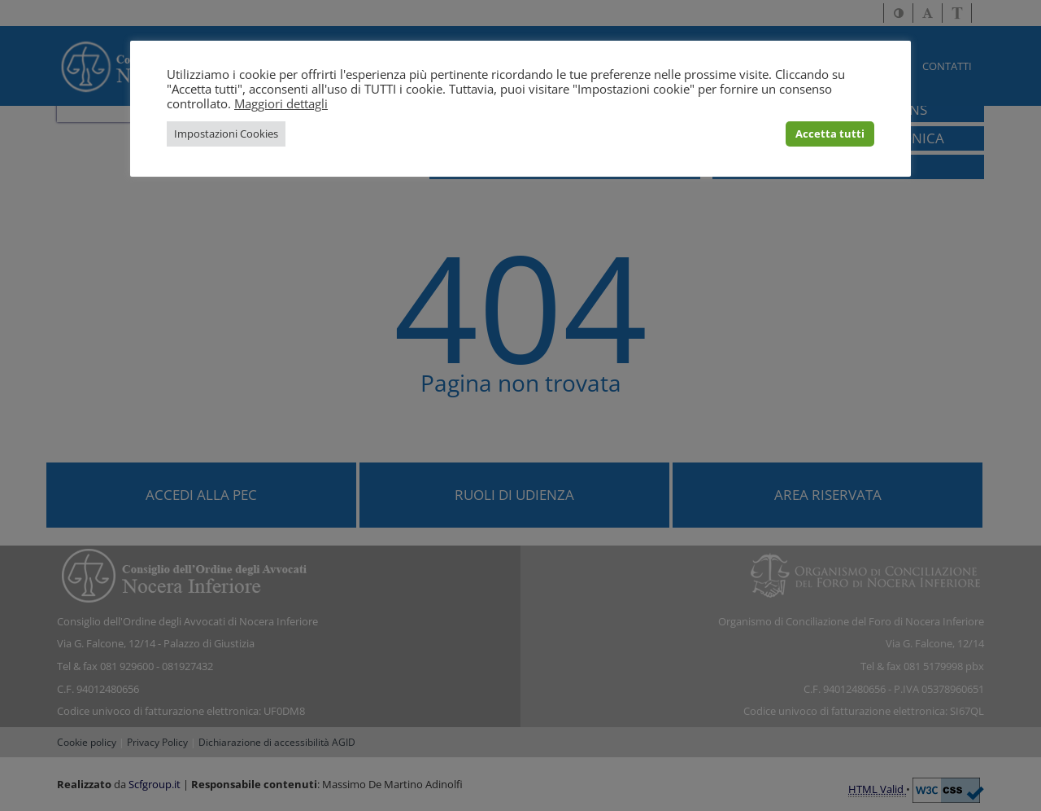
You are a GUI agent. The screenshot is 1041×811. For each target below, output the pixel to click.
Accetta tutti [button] (830, 133)
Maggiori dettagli (281, 103)
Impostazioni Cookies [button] (226, 133)
